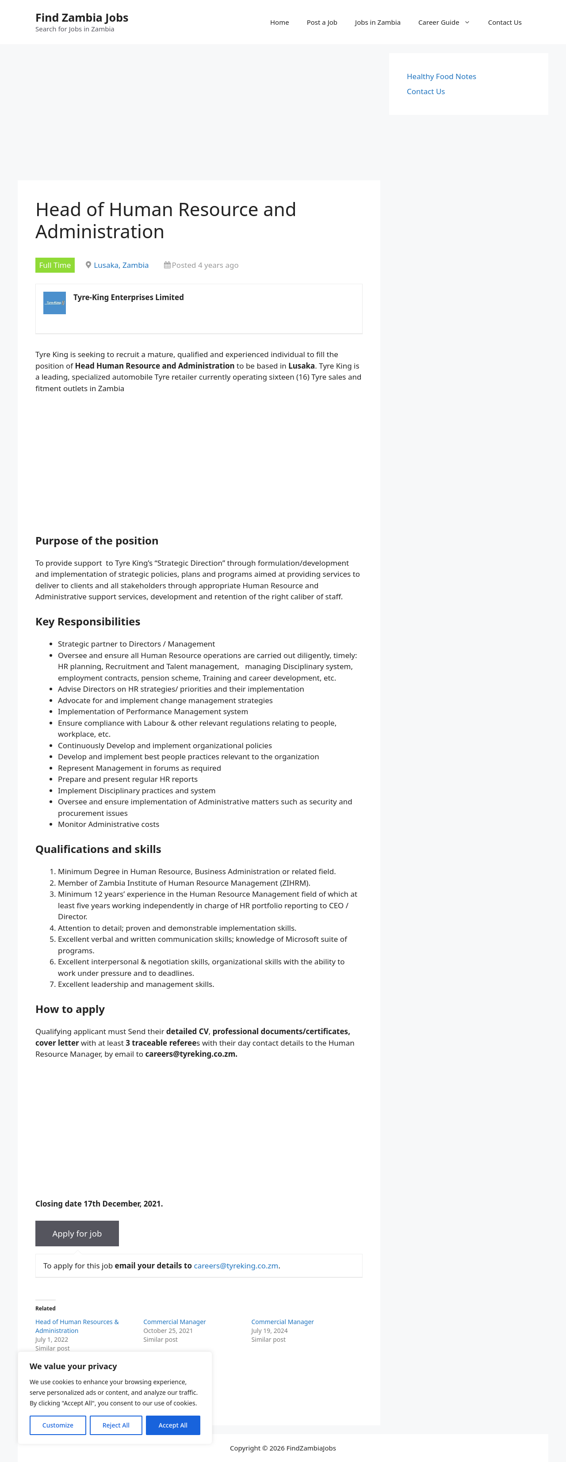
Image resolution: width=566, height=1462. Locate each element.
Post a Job (322, 22)
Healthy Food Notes (441, 76)
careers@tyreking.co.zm (236, 1265)
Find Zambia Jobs (82, 17)
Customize (57, 1425)
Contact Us (505, 22)
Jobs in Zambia (378, 22)
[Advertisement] (199, 115)
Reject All (116, 1425)
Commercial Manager (174, 1321)
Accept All (173, 1425)
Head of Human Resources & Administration (77, 1326)
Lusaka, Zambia (121, 265)
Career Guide (448, 22)
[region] (115, 1398)
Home (279, 22)
